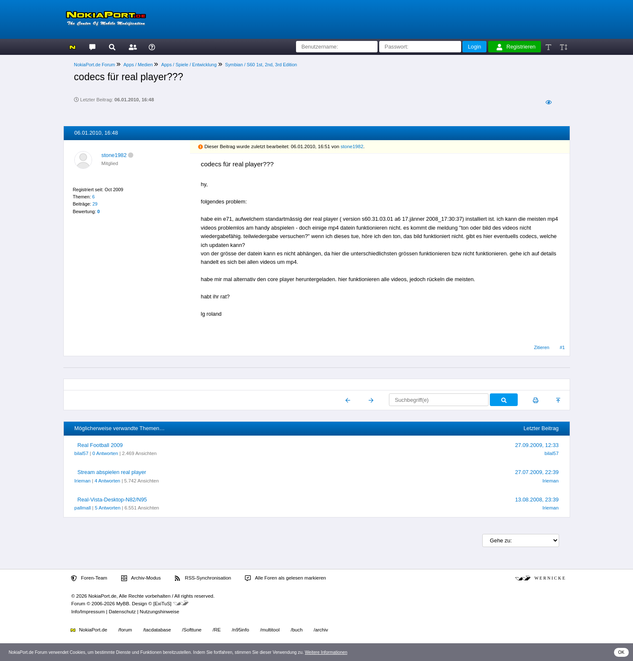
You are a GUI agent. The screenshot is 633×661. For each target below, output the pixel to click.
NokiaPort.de (89, 629)
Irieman (82, 480)
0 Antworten (105, 453)
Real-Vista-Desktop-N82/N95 (112, 499)
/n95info (240, 629)
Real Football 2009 (99, 445)
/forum (125, 629)
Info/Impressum (88, 611)
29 (95, 203)
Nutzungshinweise (159, 611)
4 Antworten (107, 480)
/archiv (321, 629)
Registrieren (516, 46)
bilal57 (81, 453)
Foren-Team (89, 578)
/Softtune (191, 629)
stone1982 (114, 155)
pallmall (82, 507)
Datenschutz (122, 611)
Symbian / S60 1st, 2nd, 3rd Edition (261, 64)
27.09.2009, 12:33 (537, 445)
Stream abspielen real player (111, 472)
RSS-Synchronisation (203, 578)
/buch (296, 629)
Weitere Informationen (326, 652)
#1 (562, 347)
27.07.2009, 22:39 (537, 472)
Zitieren (541, 347)
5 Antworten (108, 507)
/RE (216, 629)
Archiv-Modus (141, 578)
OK (621, 652)
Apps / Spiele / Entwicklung (189, 64)
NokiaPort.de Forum (94, 64)
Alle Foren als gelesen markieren (285, 578)
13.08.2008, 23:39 (537, 499)
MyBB (122, 603)
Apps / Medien (138, 64)
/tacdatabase (157, 629)
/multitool (270, 629)
